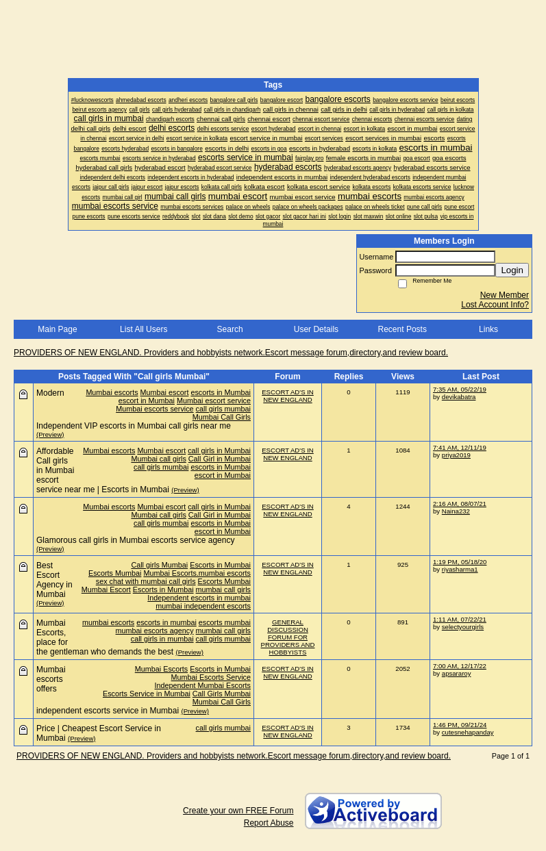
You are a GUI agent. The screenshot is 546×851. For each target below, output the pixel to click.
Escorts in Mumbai (220, 565)
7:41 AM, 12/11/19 (459, 447)
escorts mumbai (225, 622)
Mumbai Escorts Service (211, 677)
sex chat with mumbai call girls (146, 581)
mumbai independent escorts (203, 606)
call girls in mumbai (162, 639)
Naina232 (456, 511)
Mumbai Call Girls (222, 417)
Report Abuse (269, 823)
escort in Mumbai (147, 400)
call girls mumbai (223, 409)
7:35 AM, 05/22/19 (459, 389)
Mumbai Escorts (161, 669)
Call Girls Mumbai (222, 693)
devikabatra (459, 397)
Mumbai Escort (106, 589)
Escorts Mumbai (114, 573)
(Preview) (50, 434)
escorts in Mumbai (220, 392)
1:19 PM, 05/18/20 (459, 562)
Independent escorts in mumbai (199, 598)
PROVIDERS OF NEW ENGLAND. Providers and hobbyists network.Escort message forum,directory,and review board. (231, 352)
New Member (504, 295)
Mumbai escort (164, 392)
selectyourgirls (463, 627)
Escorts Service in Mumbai (146, 693)
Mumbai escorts (112, 392)
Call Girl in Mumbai (219, 459)
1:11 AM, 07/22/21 (459, 619)
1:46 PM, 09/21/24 (459, 724)
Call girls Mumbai (159, 565)
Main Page (57, 329)
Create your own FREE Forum (238, 810)
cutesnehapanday (468, 732)
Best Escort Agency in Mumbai (54, 580)
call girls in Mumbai (219, 450)
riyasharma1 (460, 569)
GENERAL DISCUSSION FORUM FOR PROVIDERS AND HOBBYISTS (288, 637)
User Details (316, 329)
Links (488, 329)
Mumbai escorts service (154, 409)
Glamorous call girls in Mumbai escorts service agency (135, 540)
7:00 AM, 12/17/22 (459, 666)
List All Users (143, 329)
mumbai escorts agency (155, 630)
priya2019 (456, 455)
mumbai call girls (223, 589)
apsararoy (456, 673)
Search (230, 329)
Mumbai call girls (158, 459)
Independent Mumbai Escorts (203, 685)
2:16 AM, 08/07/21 (459, 503)
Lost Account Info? (495, 304)
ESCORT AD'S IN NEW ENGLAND (288, 395)
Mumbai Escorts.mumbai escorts (197, 573)
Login (512, 270)
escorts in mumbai (166, 622)
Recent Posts (402, 329)
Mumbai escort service (214, 400)
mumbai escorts (108, 622)
